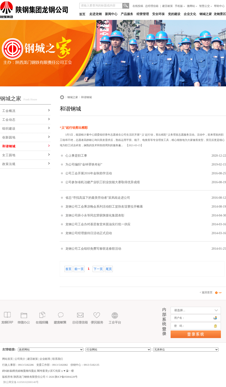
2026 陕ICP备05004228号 (63, 376)
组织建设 (9, 128)
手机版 (180, 6)
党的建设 (174, 14)
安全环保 (158, 14)
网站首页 (7, 358)
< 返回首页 (206, 292)
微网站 (192, 6)
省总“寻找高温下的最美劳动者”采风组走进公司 (97, 197)
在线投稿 (137, 6)
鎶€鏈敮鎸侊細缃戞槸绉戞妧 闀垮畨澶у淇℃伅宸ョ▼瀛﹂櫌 (38, 370)
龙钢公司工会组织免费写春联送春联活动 (93, 248)
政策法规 (9, 164)
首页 (82, 14)
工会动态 (9, 119)
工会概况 (9, 111)
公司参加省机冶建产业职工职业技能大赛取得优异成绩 (102, 182)
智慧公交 (205, 6)
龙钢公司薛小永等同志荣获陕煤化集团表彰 (94, 215)
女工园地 (9, 155)
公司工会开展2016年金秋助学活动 (88, 173)
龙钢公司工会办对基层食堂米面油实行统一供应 (98, 224)
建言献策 (167, 6)
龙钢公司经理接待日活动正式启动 (88, 233)
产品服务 (127, 14)
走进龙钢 (95, 14)
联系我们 (57, 358)
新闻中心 (111, 14)
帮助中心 (219, 6)
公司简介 (20, 358)
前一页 (79, 269)
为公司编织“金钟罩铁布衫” (83, 164)
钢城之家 (205, 14)
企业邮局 (45, 358)
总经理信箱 (151, 6)
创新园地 (9, 137)
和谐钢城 (9, 146)
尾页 (109, 269)
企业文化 (190, 14)
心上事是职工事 (76, 155)
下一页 (98, 269)
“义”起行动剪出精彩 (74, 127)
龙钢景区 (220, 14)
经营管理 (142, 14)
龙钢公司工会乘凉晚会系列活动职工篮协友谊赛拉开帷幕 (104, 206)
